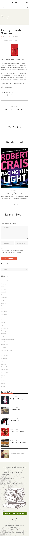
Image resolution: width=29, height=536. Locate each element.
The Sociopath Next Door (18, 442)
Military (3, 331)
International (5, 317)
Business (3, 289)
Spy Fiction (4, 372)
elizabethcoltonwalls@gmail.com (14, 532)
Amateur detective (6, 281)
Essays (3, 300)
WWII (3, 386)
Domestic (10, 40)
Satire (3, 361)
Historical (4, 311)
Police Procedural (6, 350)
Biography (4, 283)
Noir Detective (5, 342)
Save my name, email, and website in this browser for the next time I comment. (12, 251)
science (3, 364)
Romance (4, 358)
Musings (3, 333)
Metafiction (4, 328)
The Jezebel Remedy (16, 399)
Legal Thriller (5, 319)
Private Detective (6, 356)
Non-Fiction (5, 344)
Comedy (5, 40)
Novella (3, 347)
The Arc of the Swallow (17, 431)
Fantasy (3, 303)
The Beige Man (15, 409)
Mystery (3, 336)
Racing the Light (14, 193)
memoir (3, 322)
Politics (3, 353)
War (2, 380)
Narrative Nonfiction (7, 339)
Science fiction (5, 367)
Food (2, 308)
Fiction (15, 40)
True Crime (4, 378)
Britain (3, 286)
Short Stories (5, 369)
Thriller (3, 375)
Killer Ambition (15, 420)
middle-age (10, 92)
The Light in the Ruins (17, 453)
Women (3, 383)
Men (2, 325)
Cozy (2, 295)
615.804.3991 (14, 530)
